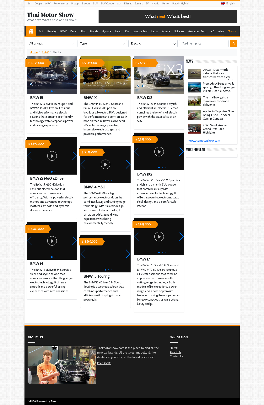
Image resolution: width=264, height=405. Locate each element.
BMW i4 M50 (94, 187)
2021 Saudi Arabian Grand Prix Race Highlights (215, 128)
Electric (139, 3)
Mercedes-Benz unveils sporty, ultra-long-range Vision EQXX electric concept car (219, 89)
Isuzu (118, 31)
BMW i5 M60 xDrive (46, 178)
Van (119, 3)
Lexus (154, 31)
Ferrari (73, 31)
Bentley (52, 31)
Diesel (128, 3)
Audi (41, 31)
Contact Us (177, 356)
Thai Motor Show (50, 15)
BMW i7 (143, 259)
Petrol (165, 3)
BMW (63, 31)
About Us (175, 352)
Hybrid (155, 3)
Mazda (166, 31)
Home (32, 31)
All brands (36, 43)
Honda (94, 31)
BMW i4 (36, 263)
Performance (61, 3)
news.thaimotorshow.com (204, 140)
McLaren (179, 31)
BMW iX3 (144, 97)
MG (212, 31)
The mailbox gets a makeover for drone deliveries (216, 101)
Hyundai (106, 31)
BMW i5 (36, 97)
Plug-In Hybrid (180, 3)
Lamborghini (140, 31)
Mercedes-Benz (197, 31)
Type (83, 43)
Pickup (75, 3)
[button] (74, 75)
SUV (95, 3)
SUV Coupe (107, 3)
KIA (127, 31)
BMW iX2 (144, 174)
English (228, 3)
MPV (48, 3)
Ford (83, 31)
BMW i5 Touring (97, 276)
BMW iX (90, 97)
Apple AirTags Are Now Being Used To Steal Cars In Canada (218, 114)
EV (147, 3)
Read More (104, 363)
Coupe (38, 3)
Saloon (86, 3)
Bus (30, 3)
